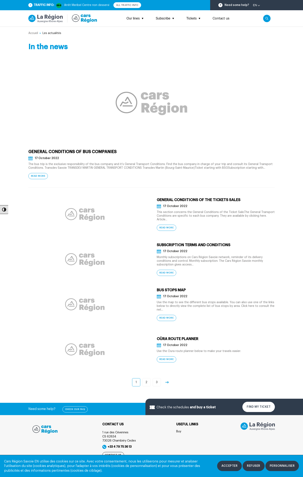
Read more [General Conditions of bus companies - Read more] (38, 176)
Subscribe (165, 18)
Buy (178, 431)
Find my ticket (259, 407)
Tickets (193, 18)
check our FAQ (75, 409)
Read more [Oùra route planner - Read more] (166, 359)
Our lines (135, 18)
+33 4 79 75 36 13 (116, 447)
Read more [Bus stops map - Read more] (166, 318)
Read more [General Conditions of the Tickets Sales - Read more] (166, 228)
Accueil (33, 33)
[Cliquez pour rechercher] (267, 18)
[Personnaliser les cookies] (282, 466)
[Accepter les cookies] (229, 466)
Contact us (221, 18)
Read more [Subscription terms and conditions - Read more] (166, 273)
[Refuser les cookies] (254, 466)
